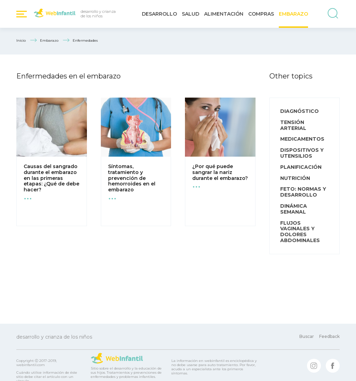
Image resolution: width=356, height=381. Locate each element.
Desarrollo (159, 14)
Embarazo (293, 14)
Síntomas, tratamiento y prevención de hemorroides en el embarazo (131, 178)
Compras (261, 14)
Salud (190, 14)
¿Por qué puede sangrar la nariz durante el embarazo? (220, 172)
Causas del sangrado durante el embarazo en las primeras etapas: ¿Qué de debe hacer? (51, 178)
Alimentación (223, 14)
